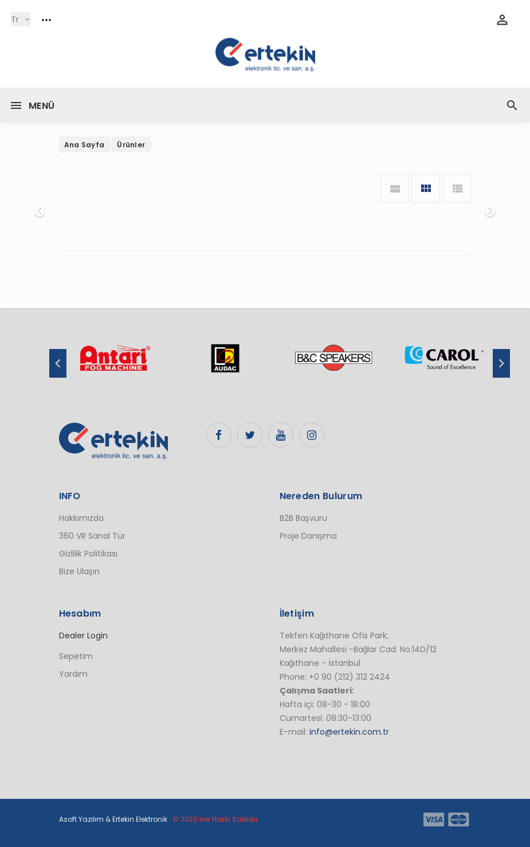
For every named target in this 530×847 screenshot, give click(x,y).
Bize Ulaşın (79, 571)
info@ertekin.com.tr (349, 732)
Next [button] (501, 363)
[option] (115, 364)
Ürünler (131, 145)
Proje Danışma (308, 536)
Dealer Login (83, 635)
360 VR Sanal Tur (92, 536)
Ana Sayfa (84, 145)
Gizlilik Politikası (88, 553)
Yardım (73, 674)
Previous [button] (57, 363)
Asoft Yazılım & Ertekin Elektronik (113, 819)
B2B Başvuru (303, 518)
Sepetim (76, 656)
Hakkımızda (81, 518)
